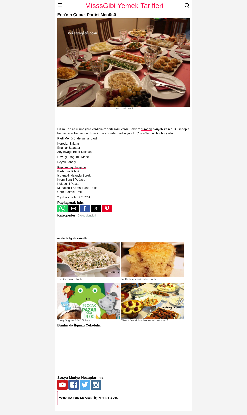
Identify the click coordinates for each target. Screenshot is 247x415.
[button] (62, 208)
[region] (123, 118)
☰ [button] (60, 5)
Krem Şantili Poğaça (71, 179)
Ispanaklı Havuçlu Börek (74, 175)
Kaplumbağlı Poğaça (71, 167)
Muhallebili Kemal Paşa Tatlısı (77, 188)
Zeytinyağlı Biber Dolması (74, 152)
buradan (146, 129)
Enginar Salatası (68, 147)
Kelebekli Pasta (68, 183)
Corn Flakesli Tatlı (69, 192)
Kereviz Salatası (68, 143)
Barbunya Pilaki (68, 171)
